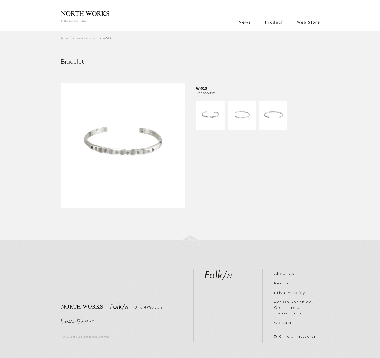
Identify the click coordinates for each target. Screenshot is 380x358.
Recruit (282, 283)
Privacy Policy (289, 293)
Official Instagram (298, 336)
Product (80, 38)
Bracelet (94, 38)
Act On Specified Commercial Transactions (293, 307)
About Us (284, 274)
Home (68, 38)
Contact (283, 322)
